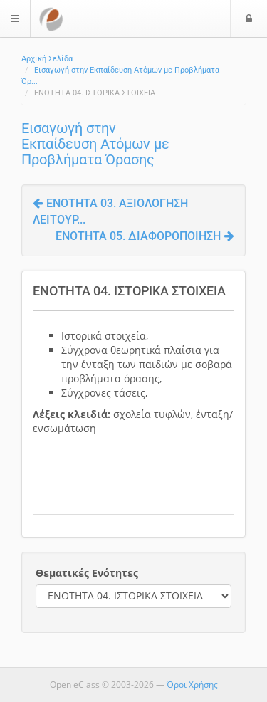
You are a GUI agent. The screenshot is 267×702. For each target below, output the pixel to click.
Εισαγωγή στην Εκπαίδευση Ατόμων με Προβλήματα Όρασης (95, 144)
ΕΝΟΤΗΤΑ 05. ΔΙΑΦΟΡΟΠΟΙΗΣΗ (145, 236)
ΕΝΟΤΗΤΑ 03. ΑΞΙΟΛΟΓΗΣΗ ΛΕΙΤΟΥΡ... (110, 211)
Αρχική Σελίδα (47, 58)
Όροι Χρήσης (192, 685)
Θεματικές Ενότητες (87, 573)
